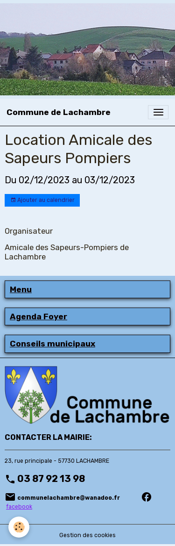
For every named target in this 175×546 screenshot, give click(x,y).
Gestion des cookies (87, 535)
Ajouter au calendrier (42, 200)
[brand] (59, 112)
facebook (19, 506)
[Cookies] (18, 527)
